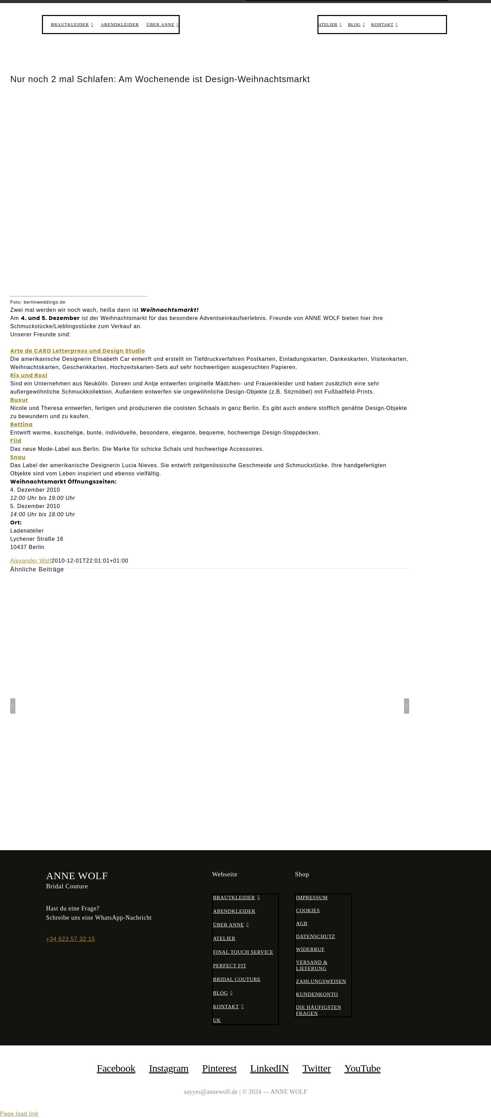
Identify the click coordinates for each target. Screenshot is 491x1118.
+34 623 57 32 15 (70, 939)
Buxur (19, 400)
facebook (116, 1068)
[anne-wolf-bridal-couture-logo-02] (245, 16)
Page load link (19, 1114)
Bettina (21, 424)
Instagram (169, 1068)
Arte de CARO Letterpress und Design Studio (77, 351)
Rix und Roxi (28, 375)
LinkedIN (269, 1068)
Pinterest (219, 1068)
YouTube (362, 1068)
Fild (15, 441)
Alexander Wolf (30, 561)
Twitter (316, 1068)
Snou (18, 457)
